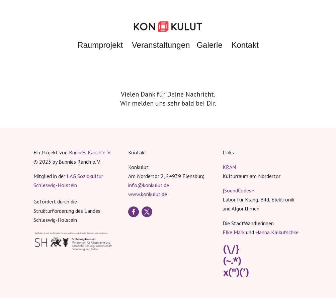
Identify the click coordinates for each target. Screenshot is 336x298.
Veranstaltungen (161, 44)
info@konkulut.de (148, 185)
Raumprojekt (100, 44)
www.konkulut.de (147, 194)
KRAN (229, 167)
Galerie (209, 44)
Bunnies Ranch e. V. (90, 152)
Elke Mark (234, 232)
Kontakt (244, 44)
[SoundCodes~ (238, 190)
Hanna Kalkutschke (277, 232)
